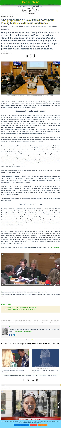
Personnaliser (42, 425)
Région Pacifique (18, 375)
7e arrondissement (34, 320)
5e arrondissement (16, 320)
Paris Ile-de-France (29, 375)
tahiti (2, 323)
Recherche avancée (5, 389)
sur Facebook (55, 247)
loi (19, 321)
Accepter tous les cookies (21, 425)
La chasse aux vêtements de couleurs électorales (15, 370)
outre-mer (38, 321)
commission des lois (54, 320)
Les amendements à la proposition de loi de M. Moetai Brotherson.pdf (23, 292)
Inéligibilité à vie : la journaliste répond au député (21, 307)
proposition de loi (54, 321)
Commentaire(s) (30, 339)
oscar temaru (32, 321)
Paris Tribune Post (41, 375)
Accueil (3, 16)
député (9, 321)
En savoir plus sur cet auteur (23, 331)
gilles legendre (15, 321)
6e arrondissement (25, 320)
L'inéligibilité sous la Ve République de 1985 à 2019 (21, 309)
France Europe (51, 375)
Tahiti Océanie (9, 16)
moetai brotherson (24, 321)
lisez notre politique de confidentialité (33, 422)
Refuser (33, 425)
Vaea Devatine (4, 51)
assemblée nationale (44, 320)
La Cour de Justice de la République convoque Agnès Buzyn (44, 371)
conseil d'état (4, 321)
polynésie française (45, 321)
